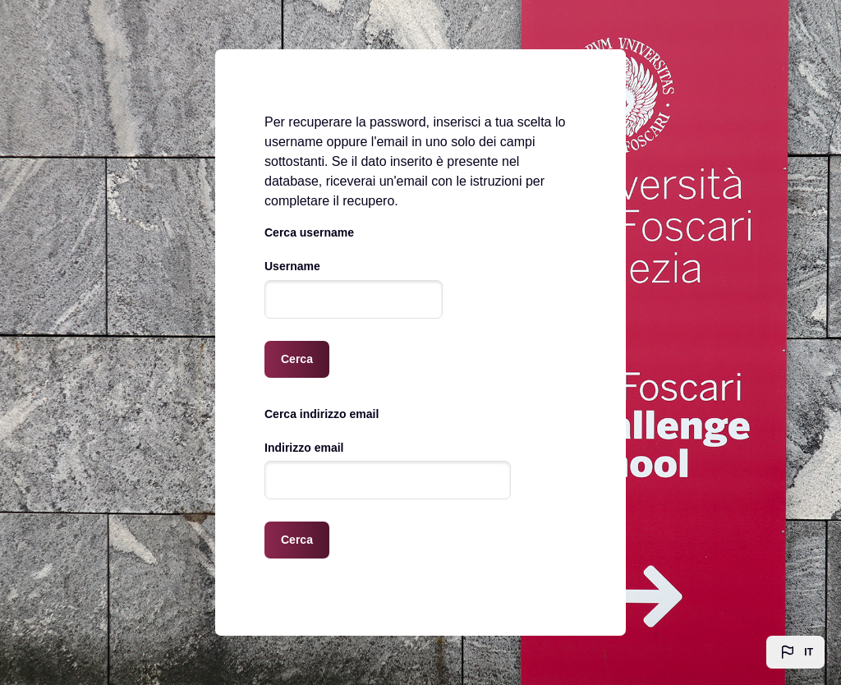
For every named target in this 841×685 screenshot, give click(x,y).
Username (292, 266)
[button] (795, 652)
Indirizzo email (303, 447)
